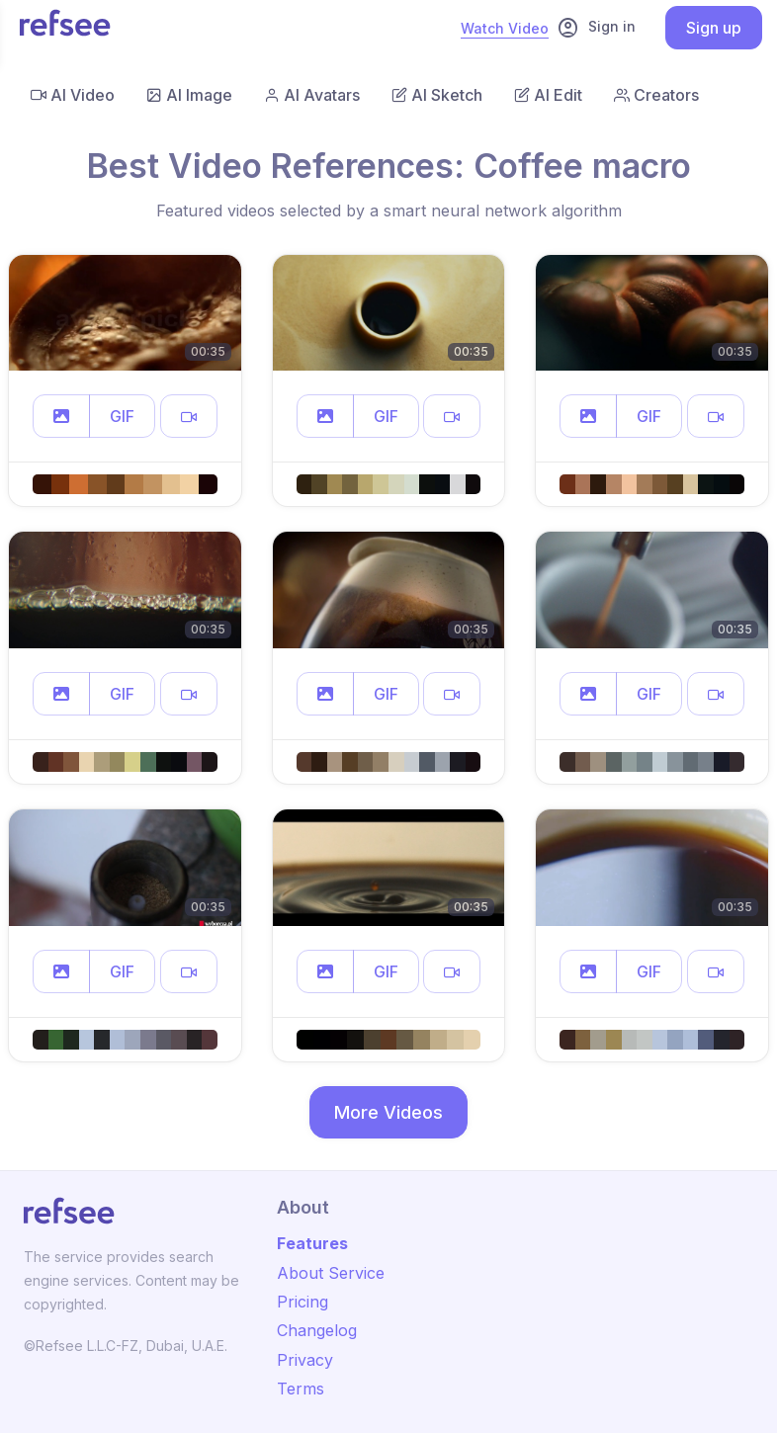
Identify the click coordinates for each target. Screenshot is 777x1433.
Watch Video (505, 28)
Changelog (317, 1330)
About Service (331, 1273)
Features (312, 1243)
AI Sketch (436, 95)
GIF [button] (122, 416)
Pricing (302, 1301)
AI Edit (548, 95)
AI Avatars (312, 95)
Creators (656, 95)
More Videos (388, 1112)
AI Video (73, 95)
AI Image (189, 95)
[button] (61, 416)
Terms (300, 1388)
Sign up (713, 28)
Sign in (596, 28)
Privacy (305, 1360)
